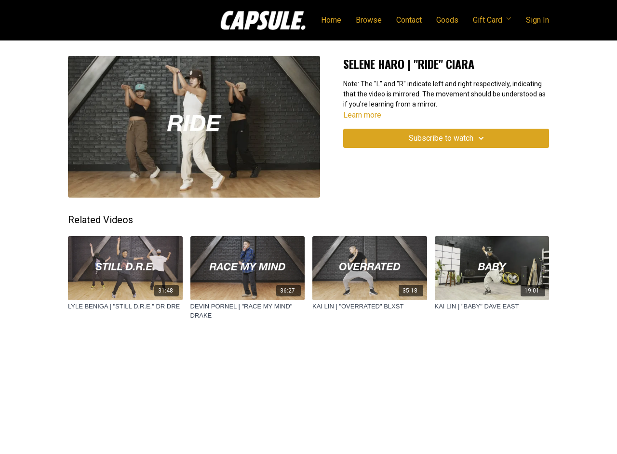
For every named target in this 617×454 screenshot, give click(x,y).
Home (331, 20)
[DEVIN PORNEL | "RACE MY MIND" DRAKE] (247, 311)
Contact (409, 20)
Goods (447, 20)
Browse (369, 20)
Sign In (537, 20)
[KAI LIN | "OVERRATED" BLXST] (369, 306)
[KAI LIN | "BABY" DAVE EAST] (492, 306)
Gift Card (492, 20)
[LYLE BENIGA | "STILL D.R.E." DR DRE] (125, 306)
